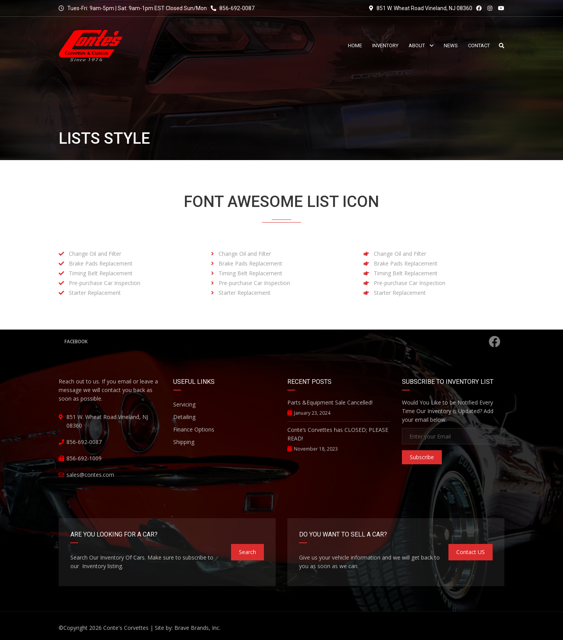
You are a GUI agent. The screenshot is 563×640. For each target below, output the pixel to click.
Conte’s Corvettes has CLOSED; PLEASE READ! (337, 434)
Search (247, 552)
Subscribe (422, 457)
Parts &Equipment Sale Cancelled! (330, 402)
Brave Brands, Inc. (197, 627)
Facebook (282, 341)
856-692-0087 (233, 8)
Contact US (470, 552)
